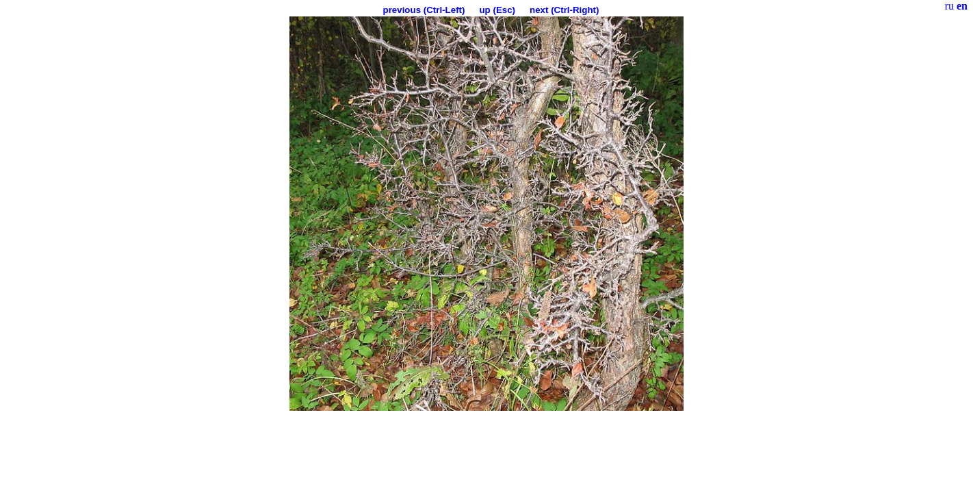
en (962, 6)
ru (949, 6)
